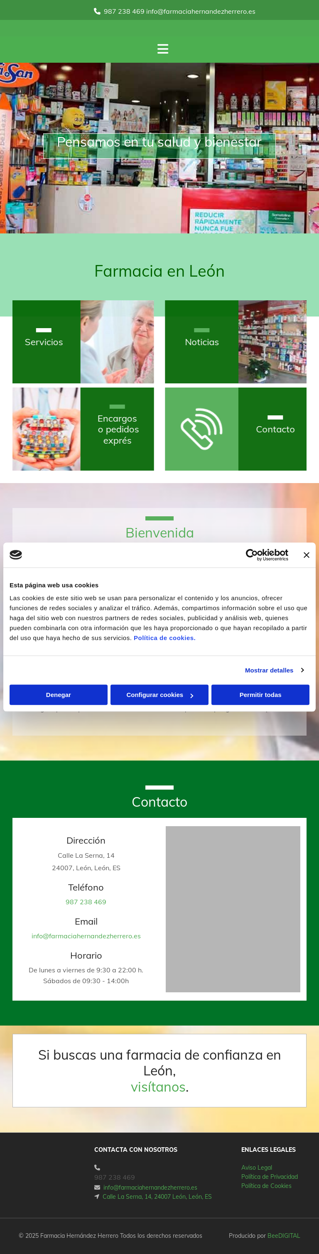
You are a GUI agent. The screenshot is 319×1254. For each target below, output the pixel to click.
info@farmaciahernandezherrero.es (86, 936)
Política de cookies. (165, 637)
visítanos (158, 1086)
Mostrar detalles (269, 670)
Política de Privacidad (269, 1176)
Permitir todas (261, 694)
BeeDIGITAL (283, 1235)
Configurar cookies (159, 694)
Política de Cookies (266, 1186)
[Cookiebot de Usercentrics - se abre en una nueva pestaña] (252, 555)
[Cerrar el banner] (306, 555)
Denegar (58, 694)
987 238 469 (124, 11)
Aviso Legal (256, 1167)
